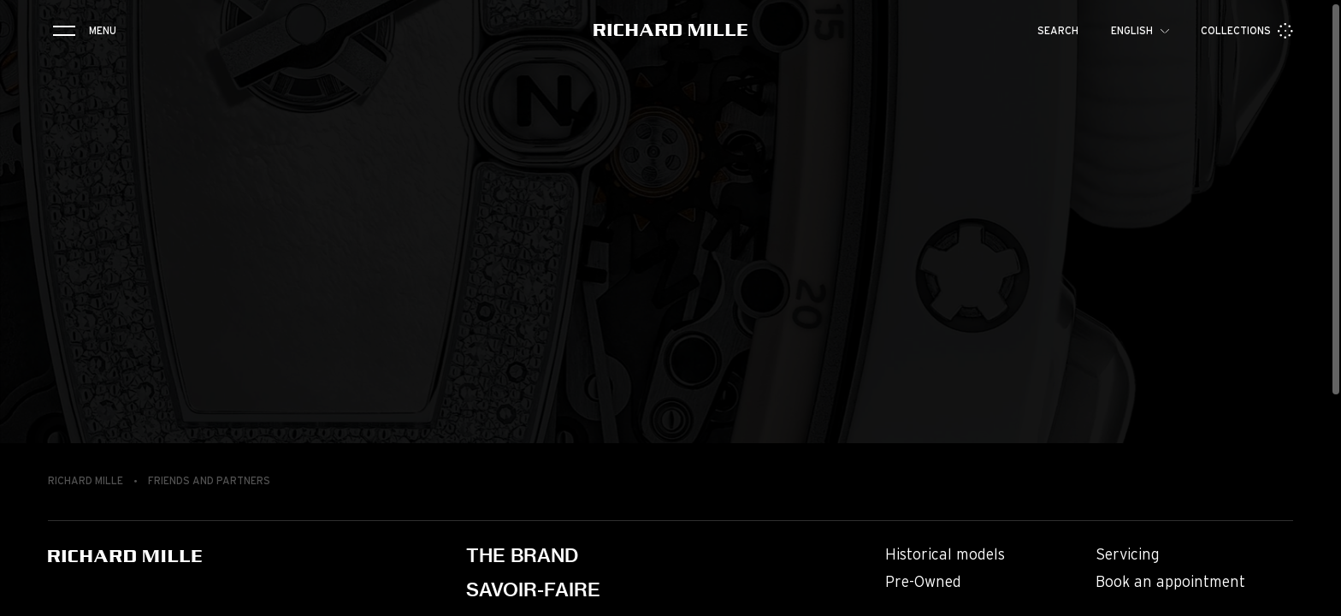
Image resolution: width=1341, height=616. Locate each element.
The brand (522, 555)
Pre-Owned (923, 582)
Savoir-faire (533, 589)
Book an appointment (1170, 582)
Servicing (1128, 555)
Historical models (945, 555)
